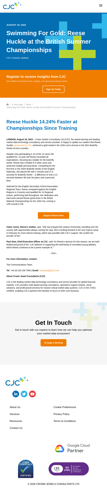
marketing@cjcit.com (49, 270)
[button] (101, 5)
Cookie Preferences (64, 407)
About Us (15, 407)
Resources (16, 421)
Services (15, 414)
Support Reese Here (53, 215)
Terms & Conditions (64, 421)
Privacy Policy (61, 414)
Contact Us (16, 428)
